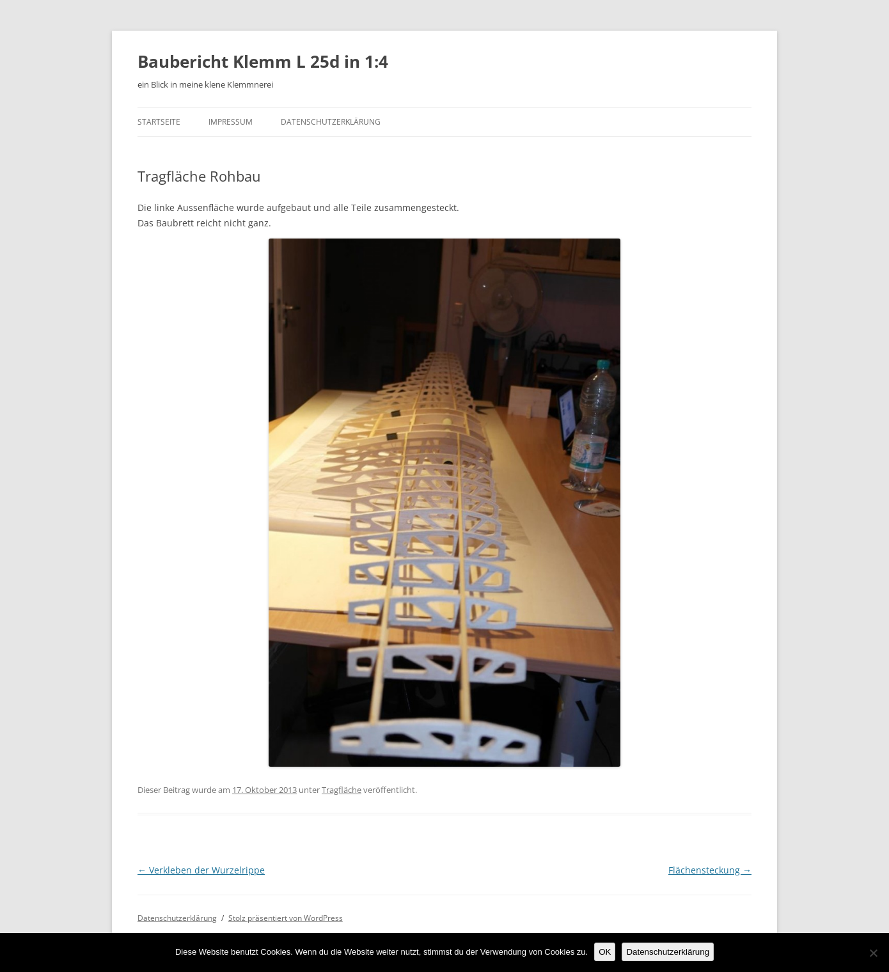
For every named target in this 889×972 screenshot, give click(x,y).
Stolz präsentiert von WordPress (285, 918)
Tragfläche (341, 790)
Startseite (159, 121)
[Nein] (873, 952)
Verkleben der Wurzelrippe (201, 870)
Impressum (230, 121)
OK (605, 952)
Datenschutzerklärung (331, 121)
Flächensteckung (709, 870)
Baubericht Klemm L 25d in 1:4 (263, 61)
